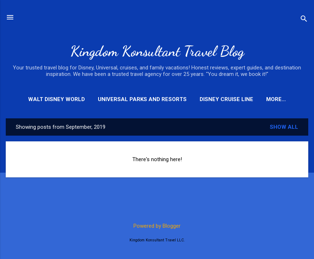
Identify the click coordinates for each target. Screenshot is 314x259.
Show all (284, 127)
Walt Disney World (56, 99)
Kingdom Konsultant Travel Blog (157, 51)
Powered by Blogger (157, 226)
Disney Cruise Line (226, 99)
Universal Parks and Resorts (142, 99)
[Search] (304, 20)
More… (276, 99)
